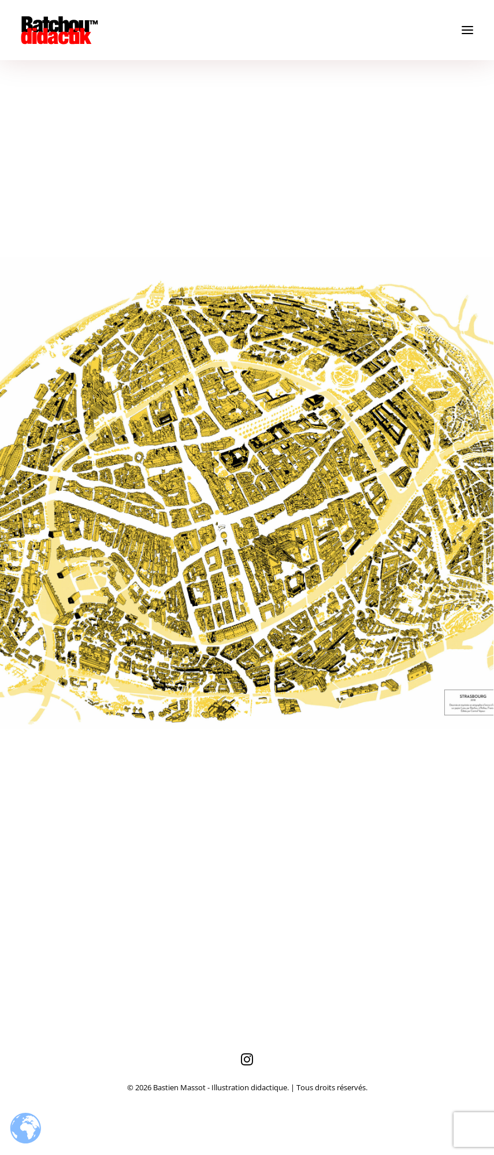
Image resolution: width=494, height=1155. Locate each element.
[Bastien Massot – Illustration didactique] (247, 30)
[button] (467, 30)
